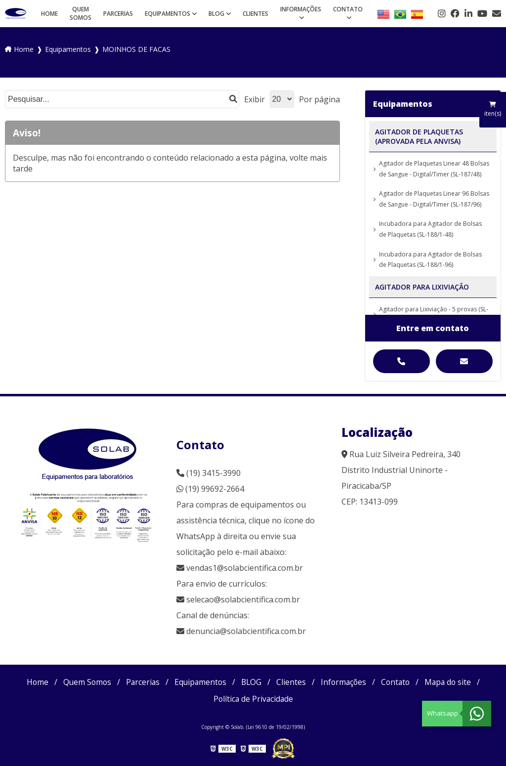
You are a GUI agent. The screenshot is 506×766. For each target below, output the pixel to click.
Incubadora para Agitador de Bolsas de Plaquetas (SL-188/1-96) (430, 259)
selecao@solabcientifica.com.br (243, 599)
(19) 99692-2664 (210, 488)
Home (49, 13)
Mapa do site (452, 682)
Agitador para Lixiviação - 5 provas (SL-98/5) (433, 314)
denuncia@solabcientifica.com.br (246, 631)
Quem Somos (80, 13)
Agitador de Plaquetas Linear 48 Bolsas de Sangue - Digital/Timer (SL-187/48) (434, 168)
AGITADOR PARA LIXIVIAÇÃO (422, 287)
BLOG (216, 13)
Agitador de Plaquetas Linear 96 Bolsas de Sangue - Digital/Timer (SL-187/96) (434, 199)
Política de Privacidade (253, 698)
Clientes (255, 13)
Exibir (254, 99)
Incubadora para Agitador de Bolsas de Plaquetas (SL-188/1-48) (430, 229)
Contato (348, 9)
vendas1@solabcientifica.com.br (239, 567)
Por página (319, 99)
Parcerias (118, 13)
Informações (300, 9)
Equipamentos (167, 13)
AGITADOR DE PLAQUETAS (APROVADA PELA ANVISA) (419, 136)
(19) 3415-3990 (208, 473)
